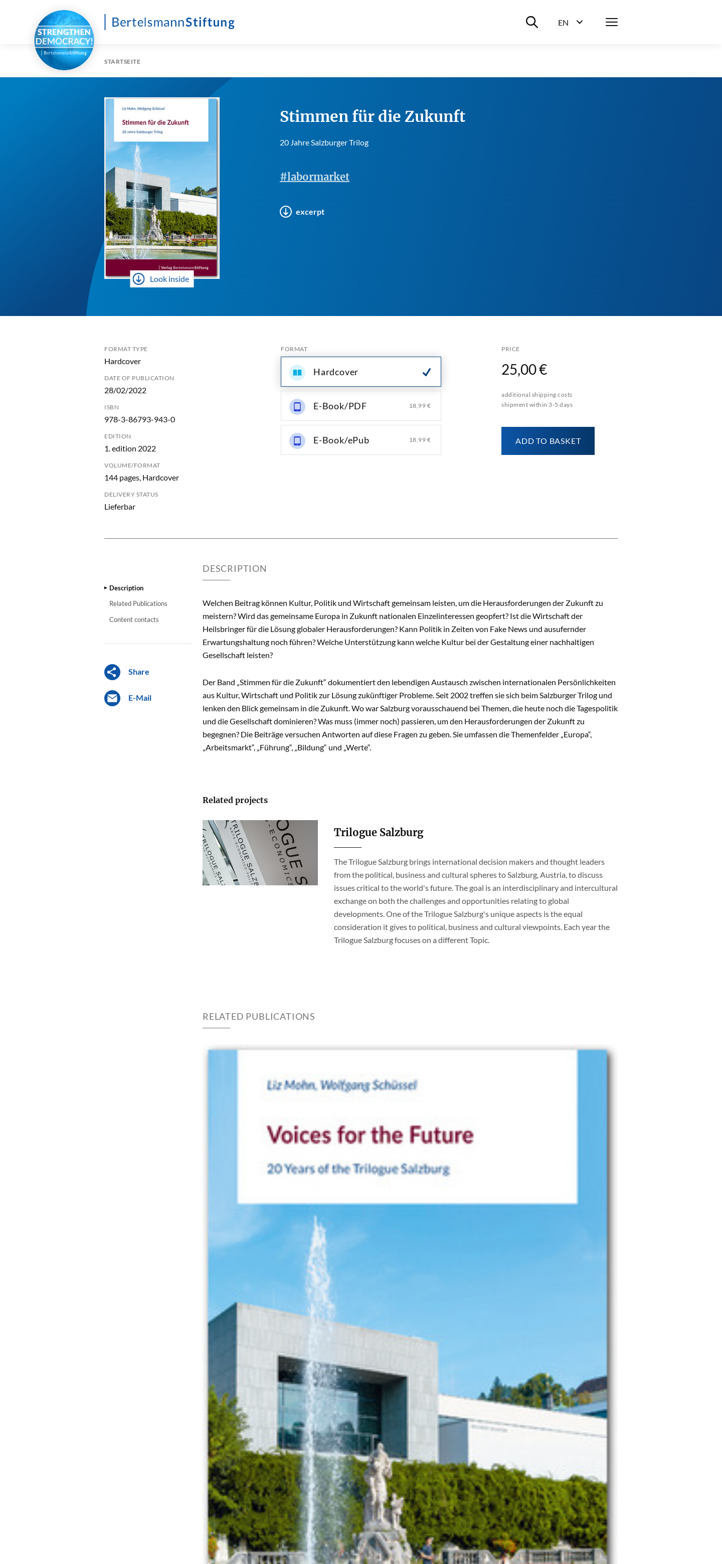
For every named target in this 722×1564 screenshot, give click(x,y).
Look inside (161, 279)
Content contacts (134, 619)
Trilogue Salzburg (378, 832)
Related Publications (138, 603)
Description (126, 588)
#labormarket (314, 177)
